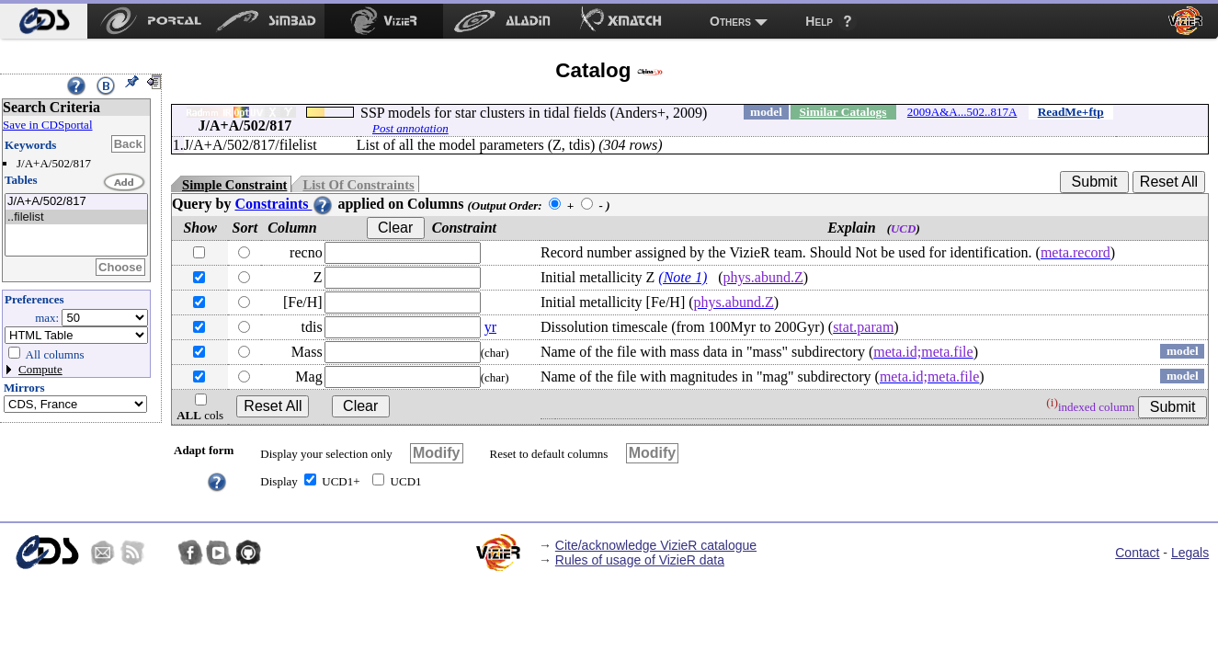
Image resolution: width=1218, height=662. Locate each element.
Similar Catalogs (843, 112)
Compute (40, 369)
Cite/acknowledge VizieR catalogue (656, 545)
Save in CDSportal (48, 124)
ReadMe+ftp (1071, 112)
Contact (1137, 552)
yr (490, 327)
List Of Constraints (358, 184)
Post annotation (410, 128)
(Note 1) (682, 277)
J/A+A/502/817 (76, 202)
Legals (1190, 552)
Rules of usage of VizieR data (639, 560)
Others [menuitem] (730, 21)
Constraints (284, 203)
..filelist (76, 217)
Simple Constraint (234, 184)
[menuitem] (43, 21)
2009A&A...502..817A (962, 112)
